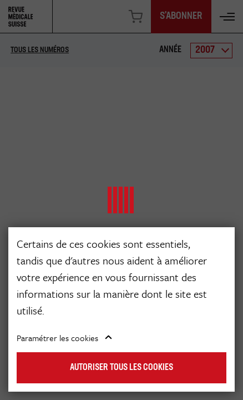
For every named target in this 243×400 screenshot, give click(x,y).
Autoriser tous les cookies (121, 367)
